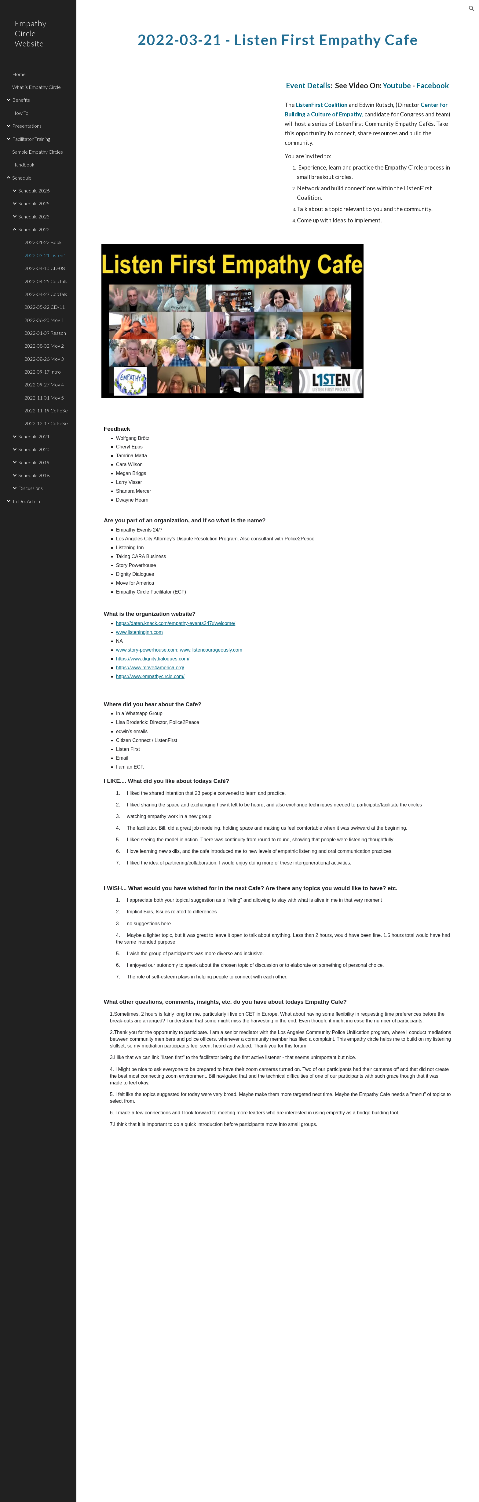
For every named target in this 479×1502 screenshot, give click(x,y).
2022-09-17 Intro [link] (42, 372)
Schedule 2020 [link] (33, 449)
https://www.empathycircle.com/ (150, 676)
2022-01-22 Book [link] (43, 242)
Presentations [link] (27, 126)
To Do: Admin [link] (26, 501)
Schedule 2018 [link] (33, 475)
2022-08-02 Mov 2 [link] (44, 346)
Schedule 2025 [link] (33, 203)
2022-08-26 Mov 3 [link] (44, 359)
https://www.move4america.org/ (150, 667)
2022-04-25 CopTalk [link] (45, 281)
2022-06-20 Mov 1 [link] (44, 320)
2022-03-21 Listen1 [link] (45, 255)
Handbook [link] (23, 164)
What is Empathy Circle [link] (36, 87)
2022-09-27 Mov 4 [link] (44, 384)
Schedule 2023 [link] (33, 216)
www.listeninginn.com (139, 632)
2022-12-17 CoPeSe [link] (46, 423)
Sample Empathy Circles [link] (37, 152)
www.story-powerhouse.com (146, 649)
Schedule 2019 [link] (33, 462)
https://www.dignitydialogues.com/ (152, 658)
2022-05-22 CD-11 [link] (44, 307)
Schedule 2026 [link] (33, 190)
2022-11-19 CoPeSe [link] (46, 410)
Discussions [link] (30, 488)
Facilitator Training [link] (31, 139)
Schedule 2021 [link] (33, 436)
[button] (471, 8)
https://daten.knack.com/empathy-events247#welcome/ (175, 623)
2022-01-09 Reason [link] (45, 333)
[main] (277, 38)
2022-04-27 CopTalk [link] (45, 294)
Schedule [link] (21, 178)
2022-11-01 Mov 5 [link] (44, 397)
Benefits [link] (21, 100)
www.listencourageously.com (211, 649)
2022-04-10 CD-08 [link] (44, 268)
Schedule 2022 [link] (33, 229)
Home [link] (19, 74)
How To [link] (20, 113)
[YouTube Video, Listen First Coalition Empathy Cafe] (187, 126)
